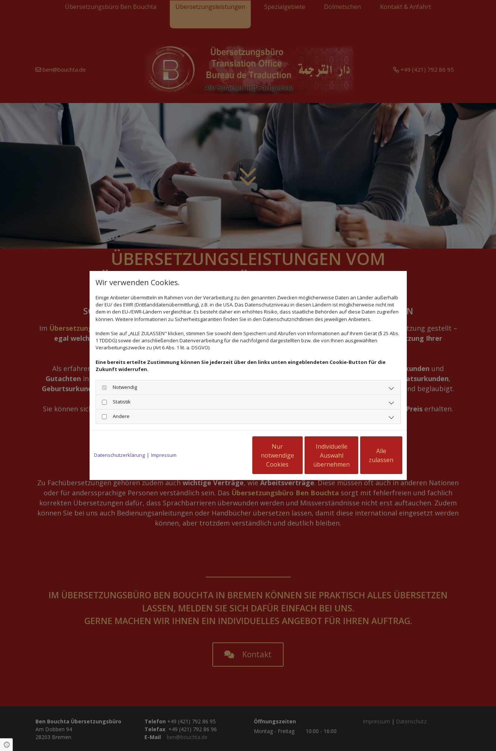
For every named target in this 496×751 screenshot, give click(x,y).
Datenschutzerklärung (119, 455)
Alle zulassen (368, 455)
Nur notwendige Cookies (226, 455)
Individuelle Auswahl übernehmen (296, 455)
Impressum (164, 455)
